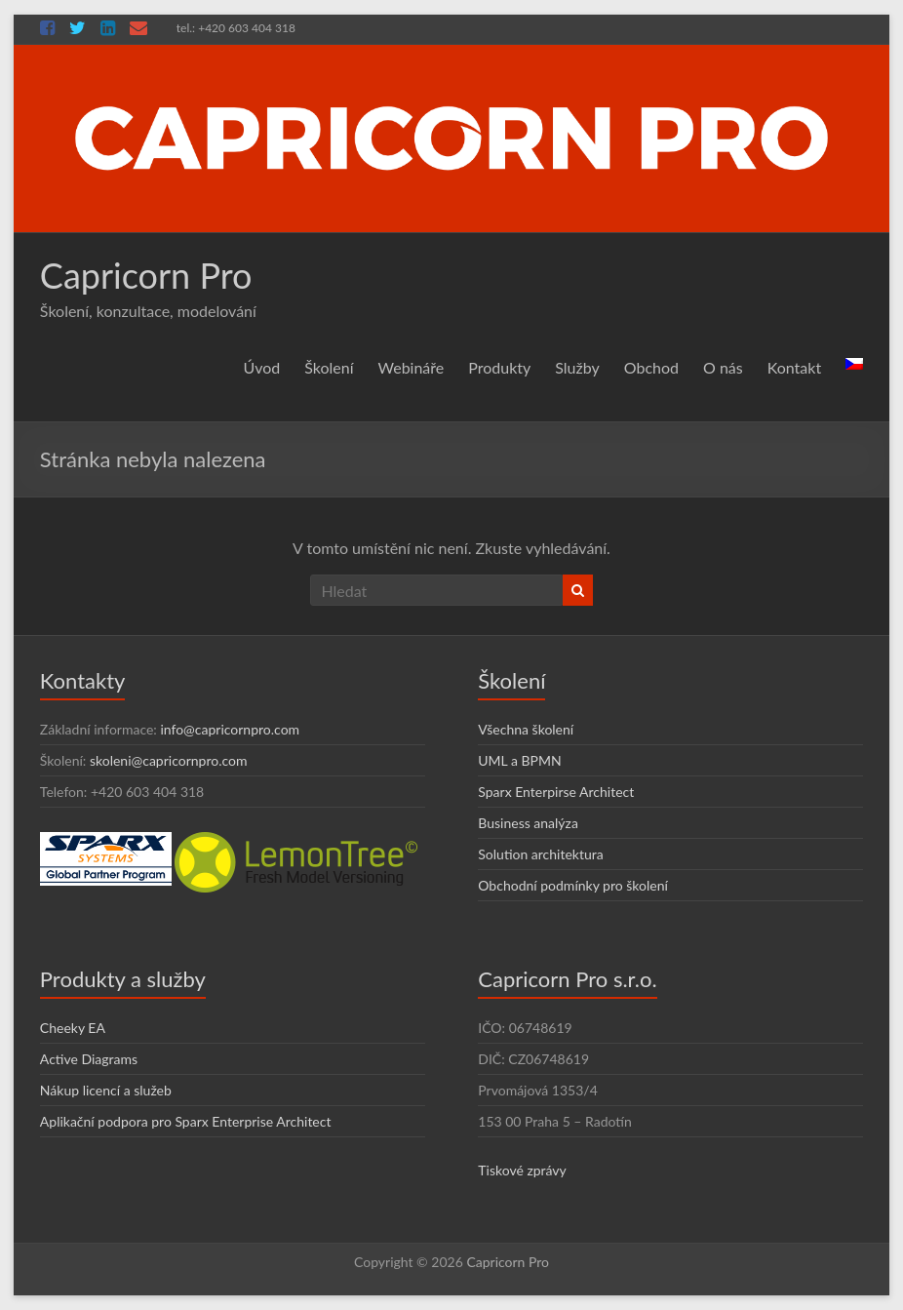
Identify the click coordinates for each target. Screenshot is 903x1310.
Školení (328, 367)
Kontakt (794, 367)
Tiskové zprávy (522, 1170)
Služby (577, 367)
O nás (723, 367)
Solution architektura (540, 854)
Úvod (262, 367)
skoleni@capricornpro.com (169, 760)
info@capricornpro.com (229, 729)
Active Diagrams (88, 1059)
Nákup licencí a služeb (106, 1090)
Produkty (499, 367)
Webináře (411, 367)
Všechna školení (525, 729)
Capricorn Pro (146, 275)
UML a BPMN (519, 760)
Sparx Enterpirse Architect (556, 791)
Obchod (651, 367)
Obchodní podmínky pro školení (573, 885)
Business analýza (528, 822)
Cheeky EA (72, 1027)
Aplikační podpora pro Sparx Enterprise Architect (186, 1121)
